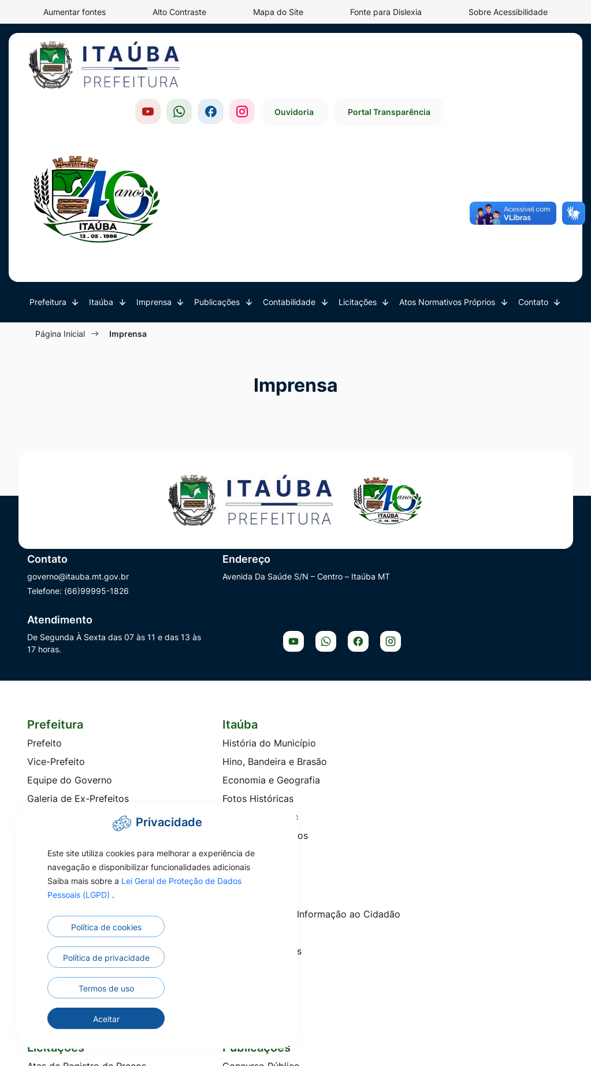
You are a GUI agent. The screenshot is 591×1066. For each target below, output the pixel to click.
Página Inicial (62, 229)
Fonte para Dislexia (386, 12)
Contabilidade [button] (290, 198)
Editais (458, 807)
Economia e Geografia (214, 621)
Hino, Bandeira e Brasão (218, 603)
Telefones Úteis (477, 654)
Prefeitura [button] (49, 198)
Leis (451, 825)
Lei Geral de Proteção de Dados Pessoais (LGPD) (140, 942)
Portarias (463, 862)
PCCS (456, 844)
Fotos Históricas (201, 640)
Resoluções (468, 881)
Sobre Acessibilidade (508, 12)
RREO (316, 922)
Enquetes (324, 677)
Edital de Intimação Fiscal (222, 793)
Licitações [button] (359, 198)
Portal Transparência (508, 60)
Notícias (322, 584)
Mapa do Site (278, 12)
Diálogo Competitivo (72, 849)
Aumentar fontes (74, 12)
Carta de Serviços (482, 635)
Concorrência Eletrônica (80, 793)
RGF (313, 904)
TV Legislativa (335, 640)
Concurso (48, 812)
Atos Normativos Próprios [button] (448, 198)
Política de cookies (90, 988)
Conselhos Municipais (74, 658)
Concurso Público (204, 756)
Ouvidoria (412, 60)
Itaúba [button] (102, 198)
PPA (313, 886)
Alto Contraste (179, 12)
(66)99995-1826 (96, 490)
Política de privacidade (191, 990)
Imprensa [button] (155, 198)
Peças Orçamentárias (350, 867)
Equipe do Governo (69, 621)
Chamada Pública (65, 775)
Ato (450, 770)
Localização (192, 695)
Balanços (324, 775)
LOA (313, 830)
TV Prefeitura (333, 658)
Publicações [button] (218, 198)
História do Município (212, 584)
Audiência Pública (343, 756)
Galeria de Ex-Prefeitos (78, 640)
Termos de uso (90, 1019)
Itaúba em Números (208, 677)
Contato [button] (534, 198)
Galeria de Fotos (340, 603)
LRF (312, 849)
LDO (314, 812)
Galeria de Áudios (343, 621)
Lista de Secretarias (70, 677)
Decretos (324, 793)
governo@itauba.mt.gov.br (78, 476)
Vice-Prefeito (56, 603)
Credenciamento (63, 830)
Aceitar (191, 1019)
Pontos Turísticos (203, 658)
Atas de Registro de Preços (86, 756)
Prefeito (44, 584)
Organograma (57, 695)
